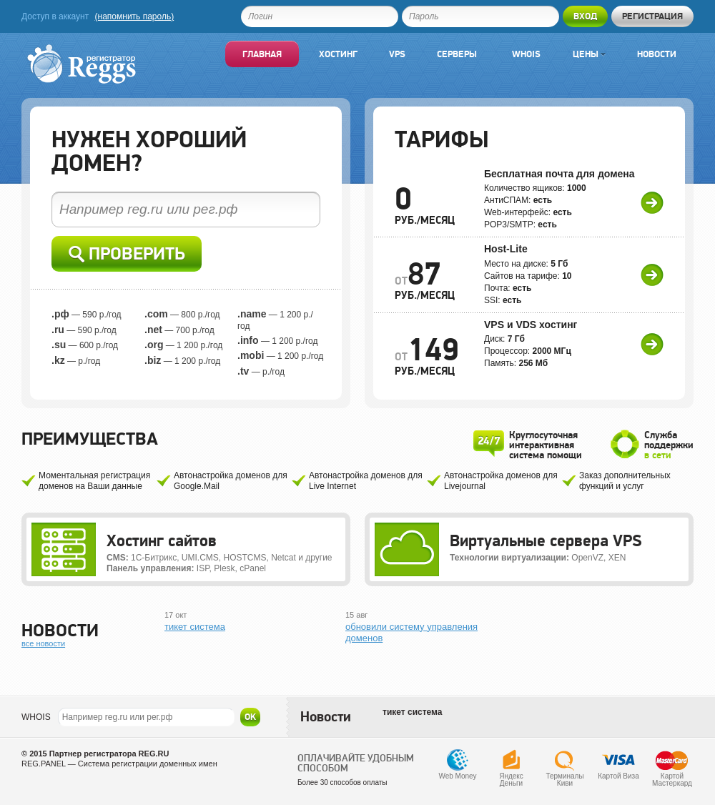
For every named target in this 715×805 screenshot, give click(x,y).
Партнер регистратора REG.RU (109, 753)
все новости (43, 643)
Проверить (127, 254)
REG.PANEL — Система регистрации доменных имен (119, 763)
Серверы (457, 54)
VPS (397, 54)
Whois (526, 54)
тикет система (194, 626)
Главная (262, 54)
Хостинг (338, 54)
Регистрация (652, 16)
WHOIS (36, 717)
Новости (656, 54)
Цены (589, 54)
